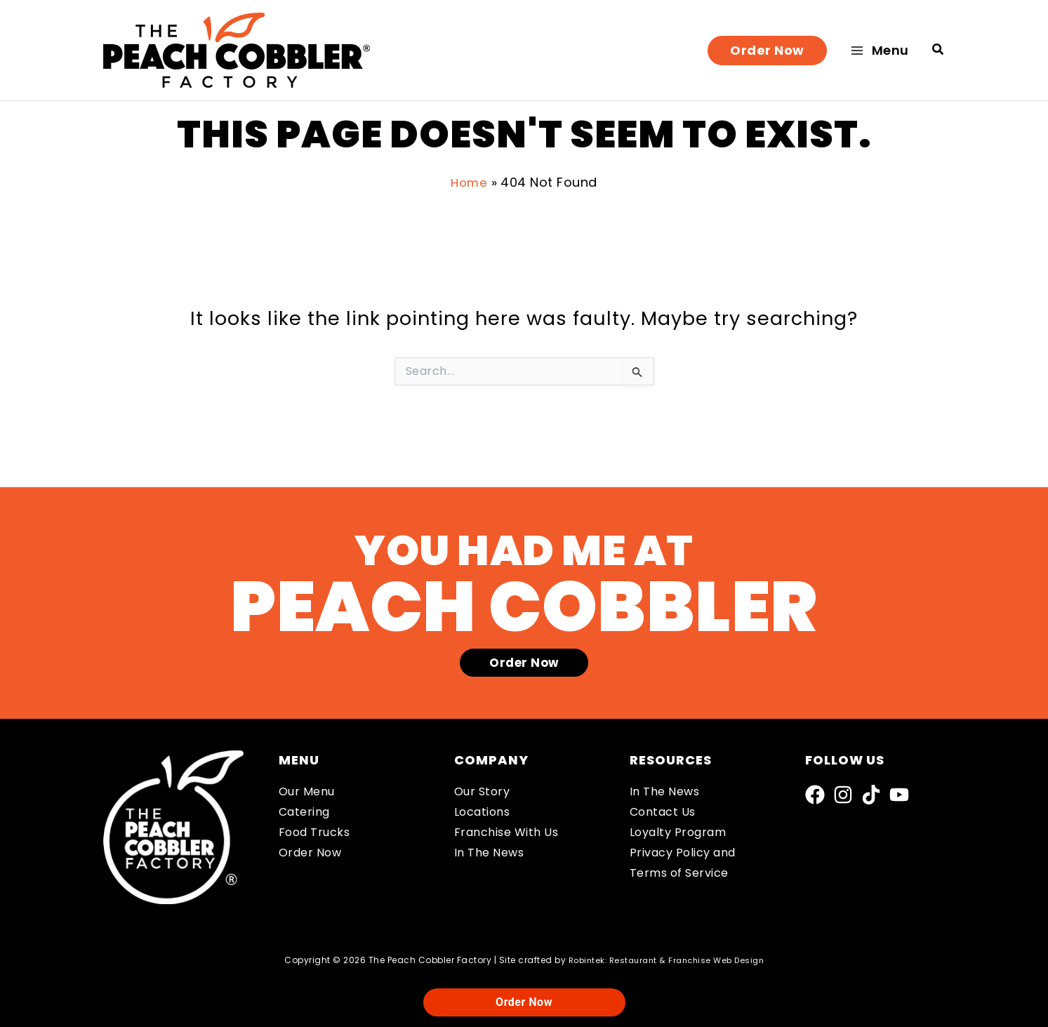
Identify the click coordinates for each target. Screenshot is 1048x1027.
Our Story (482, 792)
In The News (489, 852)
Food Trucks (314, 832)
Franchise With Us (506, 832)
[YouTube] (899, 794)
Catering (304, 812)
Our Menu (307, 792)
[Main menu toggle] (880, 50)
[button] (767, 50)
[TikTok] (871, 794)
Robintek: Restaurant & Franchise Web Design (666, 961)
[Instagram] (843, 794)
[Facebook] (815, 794)
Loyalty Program (678, 832)
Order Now (310, 852)
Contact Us (663, 812)
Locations (482, 812)
